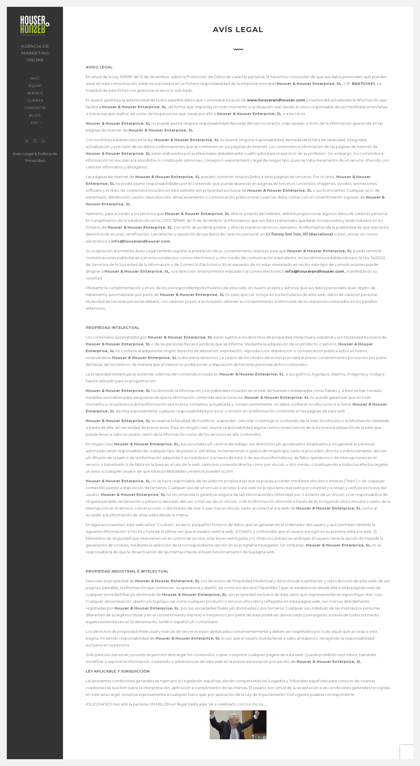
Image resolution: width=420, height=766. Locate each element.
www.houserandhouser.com (276, 100)
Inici (34, 78)
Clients (35, 100)
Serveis (35, 93)
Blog (35, 115)
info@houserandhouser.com (314, 271)
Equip (35, 86)
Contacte (35, 108)
